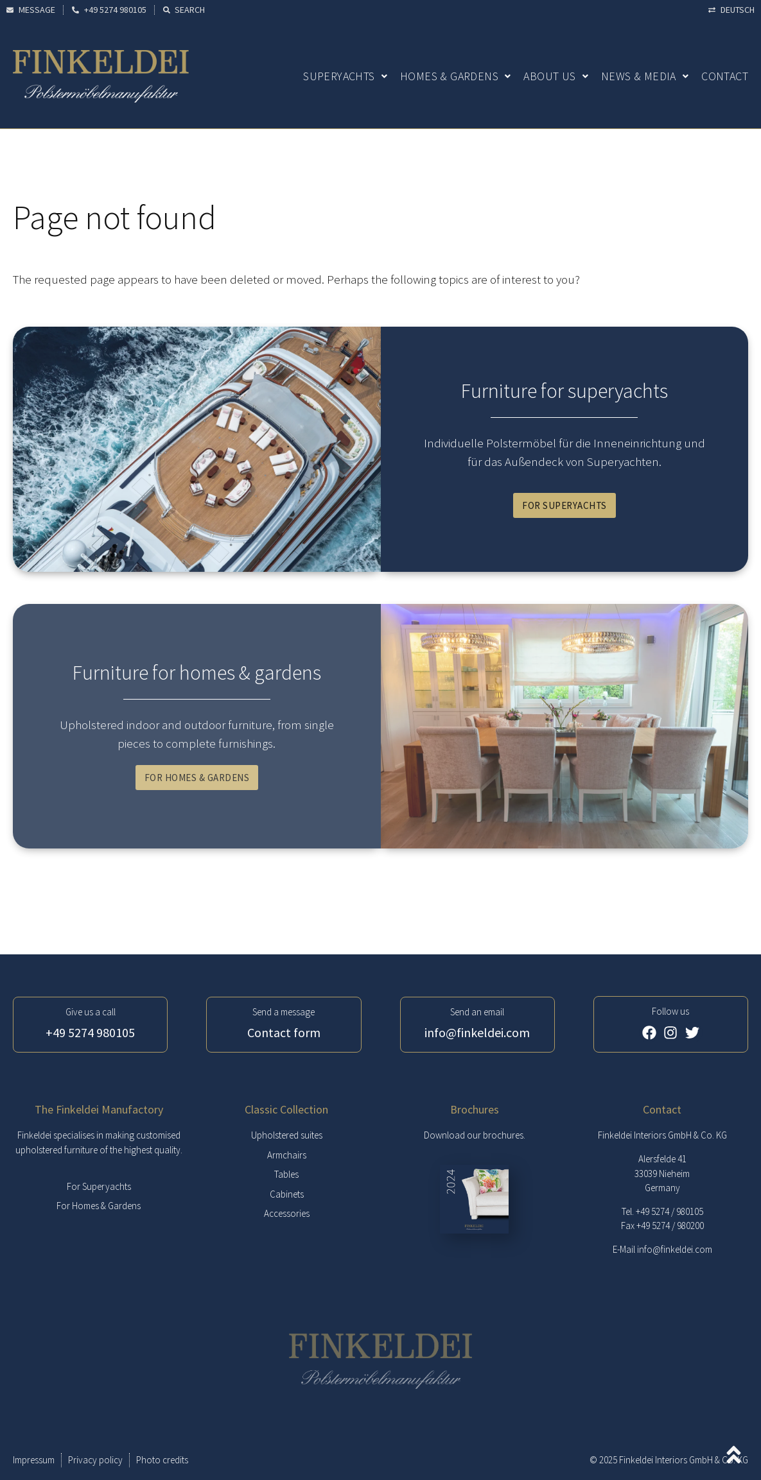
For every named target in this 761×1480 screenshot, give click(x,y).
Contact (724, 76)
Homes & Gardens (455, 76)
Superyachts (345, 76)
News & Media (644, 76)
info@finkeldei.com (674, 1249)
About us (555, 76)
